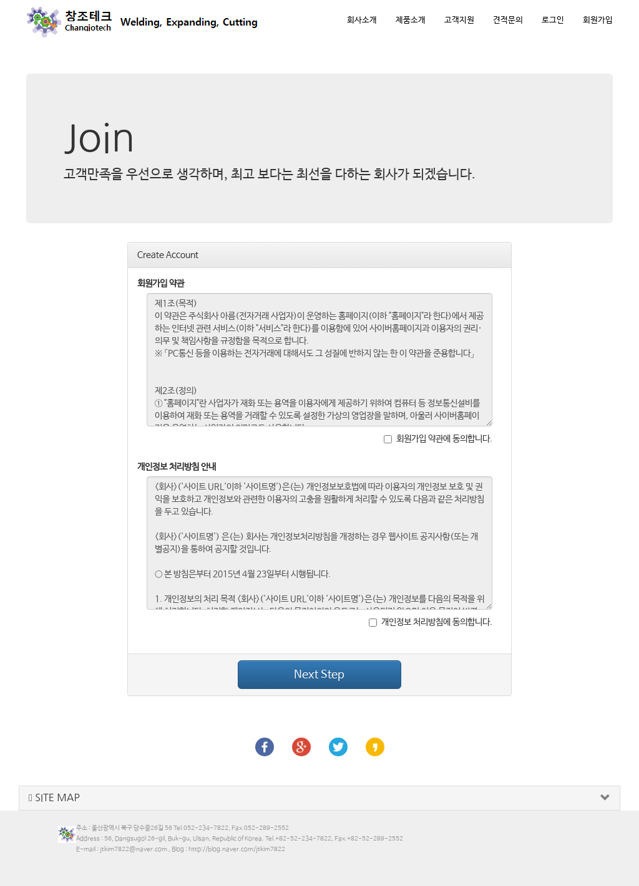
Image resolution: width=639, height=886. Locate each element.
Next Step (319, 674)
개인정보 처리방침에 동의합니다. (430, 622)
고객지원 (459, 20)
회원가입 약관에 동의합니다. (438, 439)
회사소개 (362, 20)
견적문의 (508, 20)
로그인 (553, 20)
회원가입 (598, 20)
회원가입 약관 (160, 284)
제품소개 (411, 20)
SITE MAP (54, 797)
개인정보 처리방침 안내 (176, 467)
